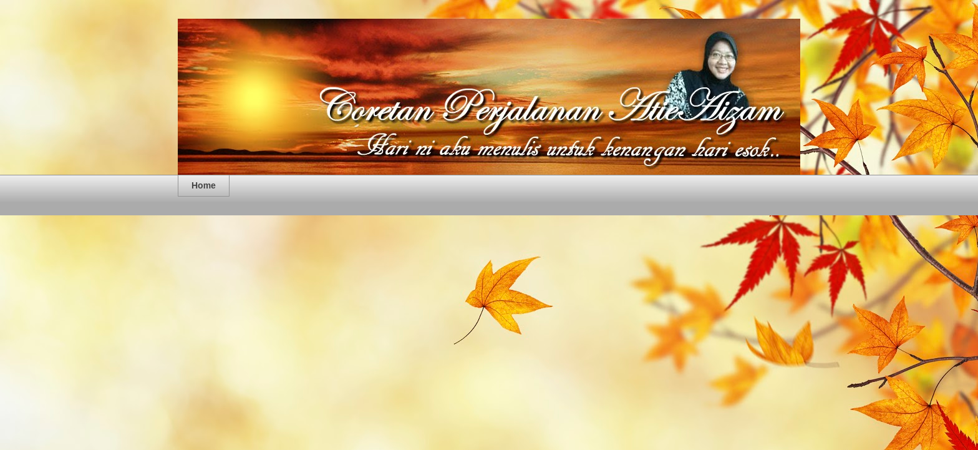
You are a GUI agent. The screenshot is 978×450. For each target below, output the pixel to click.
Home (203, 185)
